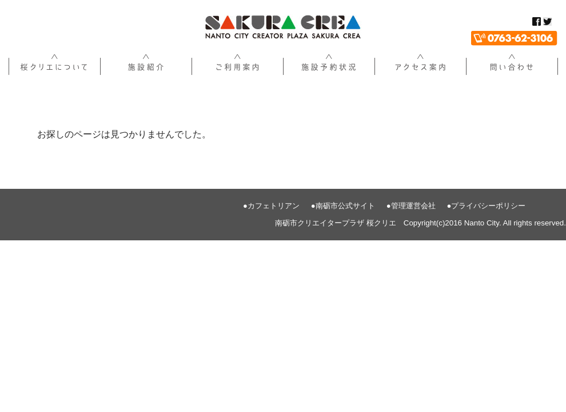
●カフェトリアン (271, 205)
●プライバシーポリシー (486, 205)
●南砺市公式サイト (343, 205)
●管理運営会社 (411, 205)
